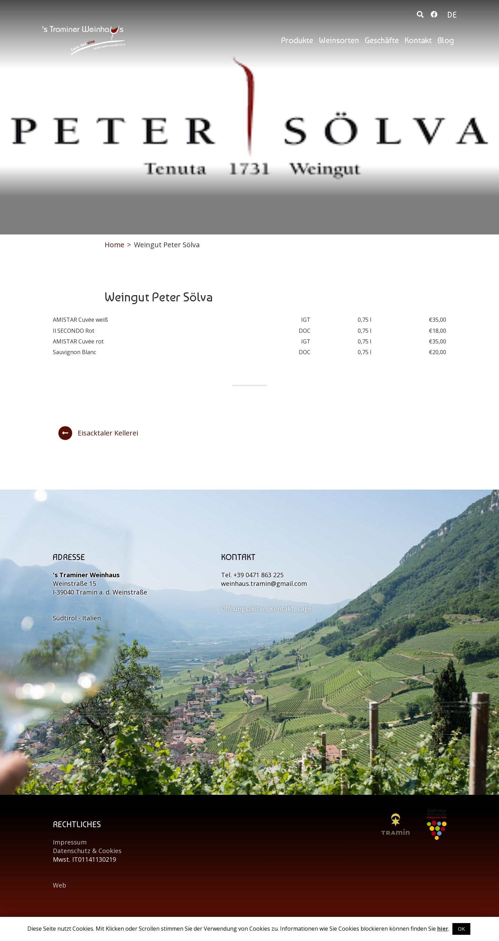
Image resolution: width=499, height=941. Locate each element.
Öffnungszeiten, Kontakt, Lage (266, 608)
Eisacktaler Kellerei (98, 433)
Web (59, 885)
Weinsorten (339, 40)
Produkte (297, 40)
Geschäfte (382, 40)
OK (461, 928)
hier (442, 928)
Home (114, 244)
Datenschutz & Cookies (87, 851)
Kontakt (418, 40)
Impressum (70, 842)
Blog (445, 40)
